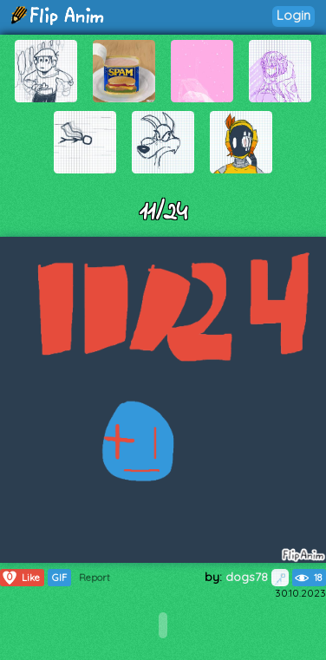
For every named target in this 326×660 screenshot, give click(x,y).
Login (293, 15)
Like (20, 577)
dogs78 (257, 577)
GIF (59, 578)
